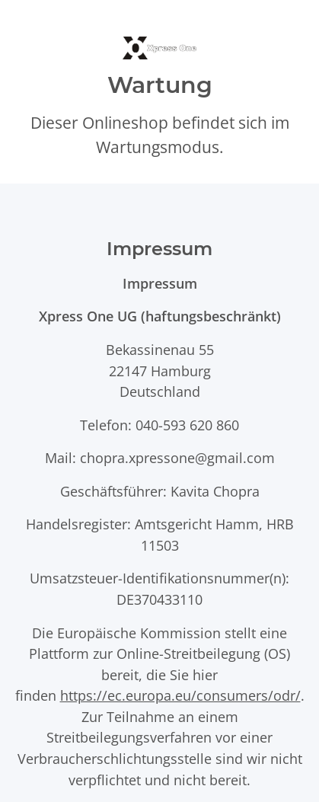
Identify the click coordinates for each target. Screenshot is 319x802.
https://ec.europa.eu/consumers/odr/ (180, 695)
